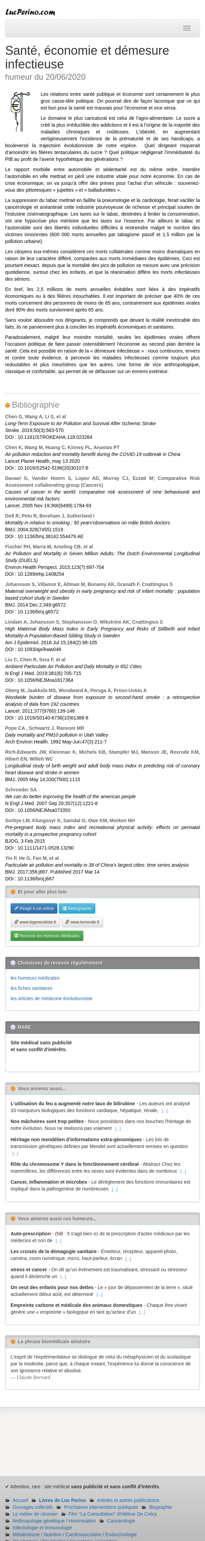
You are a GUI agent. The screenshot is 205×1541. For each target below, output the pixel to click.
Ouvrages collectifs (33, 1507)
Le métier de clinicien (35, 1514)
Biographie (160, 1507)
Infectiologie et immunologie (42, 1527)
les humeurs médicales (35, 978)
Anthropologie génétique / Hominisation (54, 1521)
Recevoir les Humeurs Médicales (47, 935)
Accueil (20, 1500)
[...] (165, 1110)
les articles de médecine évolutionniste (52, 998)
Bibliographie (77, 908)
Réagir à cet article (34, 908)
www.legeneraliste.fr (35, 922)
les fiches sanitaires (31, 988)
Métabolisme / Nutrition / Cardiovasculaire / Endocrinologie (75, 1534)
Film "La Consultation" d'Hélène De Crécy (113, 1514)
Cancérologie (121, 1521)
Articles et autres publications (128, 1500)
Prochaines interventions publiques (101, 1507)
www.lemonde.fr (82, 922)
